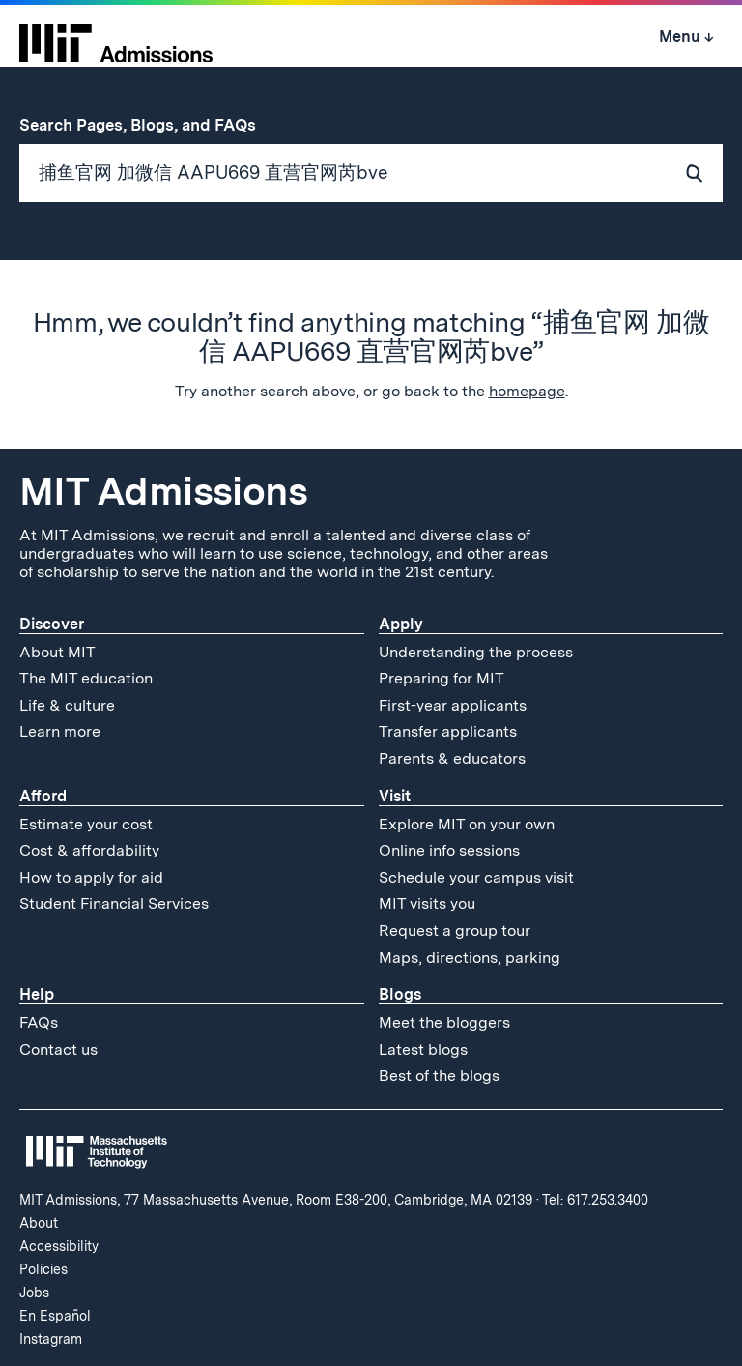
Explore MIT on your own (467, 824)
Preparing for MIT (441, 678)
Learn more (59, 731)
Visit (395, 796)
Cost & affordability (89, 850)
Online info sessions (449, 850)
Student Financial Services (114, 903)
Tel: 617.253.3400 (595, 1199)
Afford (43, 796)
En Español (55, 1315)
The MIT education (86, 678)
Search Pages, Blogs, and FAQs (148, 124)
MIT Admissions (163, 491)
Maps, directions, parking (469, 957)
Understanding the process (476, 652)
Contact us (58, 1049)
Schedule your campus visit (476, 877)
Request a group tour (454, 930)
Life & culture (67, 705)
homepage (527, 391)
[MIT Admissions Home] (116, 36)
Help (36, 994)
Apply (401, 624)
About (38, 1223)
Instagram (50, 1339)
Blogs (400, 994)
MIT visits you (427, 903)
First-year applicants (453, 705)
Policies (43, 1269)
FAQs (38, 1022)
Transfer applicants (448, 731)
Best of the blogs (439, 1075)
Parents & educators (452, 758)
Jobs (34, 1292)
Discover (51, 624)
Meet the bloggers (444, 1022)
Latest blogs (423, 1049)
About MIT (57, 652)
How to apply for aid (91, 877)
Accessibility (59, 1246)
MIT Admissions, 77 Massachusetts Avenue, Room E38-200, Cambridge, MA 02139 (275, 1199)
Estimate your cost (86, 824)
